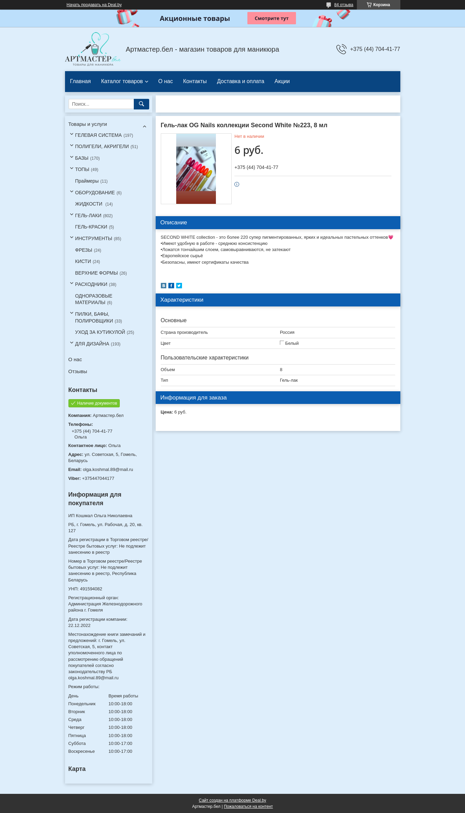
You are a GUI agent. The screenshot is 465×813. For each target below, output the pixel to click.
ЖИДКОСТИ (89, 204)
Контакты (195, 81)
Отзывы (77, 371)
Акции (282, 81)
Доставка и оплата (240, 81)
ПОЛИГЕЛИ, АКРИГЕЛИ (102, 146)
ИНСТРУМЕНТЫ (93, 238)
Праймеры (87, 181)
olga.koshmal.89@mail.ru (108, 469)
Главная (80, 81)
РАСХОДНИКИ (91, 284)
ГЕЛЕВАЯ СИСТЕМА (98, 135)
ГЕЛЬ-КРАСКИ (91, 227)
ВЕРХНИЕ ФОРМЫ (96, 273)
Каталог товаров (122, 81)
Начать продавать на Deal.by (94, 4)
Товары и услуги (87, 124)
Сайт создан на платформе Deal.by (232, 800)
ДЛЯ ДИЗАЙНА (92, 343)
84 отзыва (343, 4)
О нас (165, 81)
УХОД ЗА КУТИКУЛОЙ (100, 332)
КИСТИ (83, 261)
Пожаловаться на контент (248, 806)
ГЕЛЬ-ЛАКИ (88, 215)
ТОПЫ (82, 169)
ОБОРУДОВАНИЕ (95, 192)
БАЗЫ (82, 158)
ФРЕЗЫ (83, 250)
